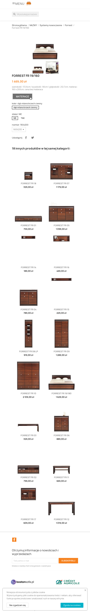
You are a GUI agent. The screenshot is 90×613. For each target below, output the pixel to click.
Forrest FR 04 (28, 309)
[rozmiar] (19, 129)
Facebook (14, 540)
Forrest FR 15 (61, 309)
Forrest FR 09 (62, 351)
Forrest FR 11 (61, 477)
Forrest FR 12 (61, 519)
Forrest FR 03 (28, 435)
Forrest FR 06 (62, 435)
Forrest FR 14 (28, 267)
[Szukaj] (25, 14)
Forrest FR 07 (61, 183)
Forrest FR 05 (62, 225)
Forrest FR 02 (28, 477)
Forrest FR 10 (28, 393)
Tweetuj (32, 137)
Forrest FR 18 (28, 183)
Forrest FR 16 (61, 267)
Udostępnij (26, 137)
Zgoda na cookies (72, 605)
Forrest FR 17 (28, 519)
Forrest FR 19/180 (61, 393)
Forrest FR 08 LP (28, 351)
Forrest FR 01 (28, 225)
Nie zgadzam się (17, 605)
